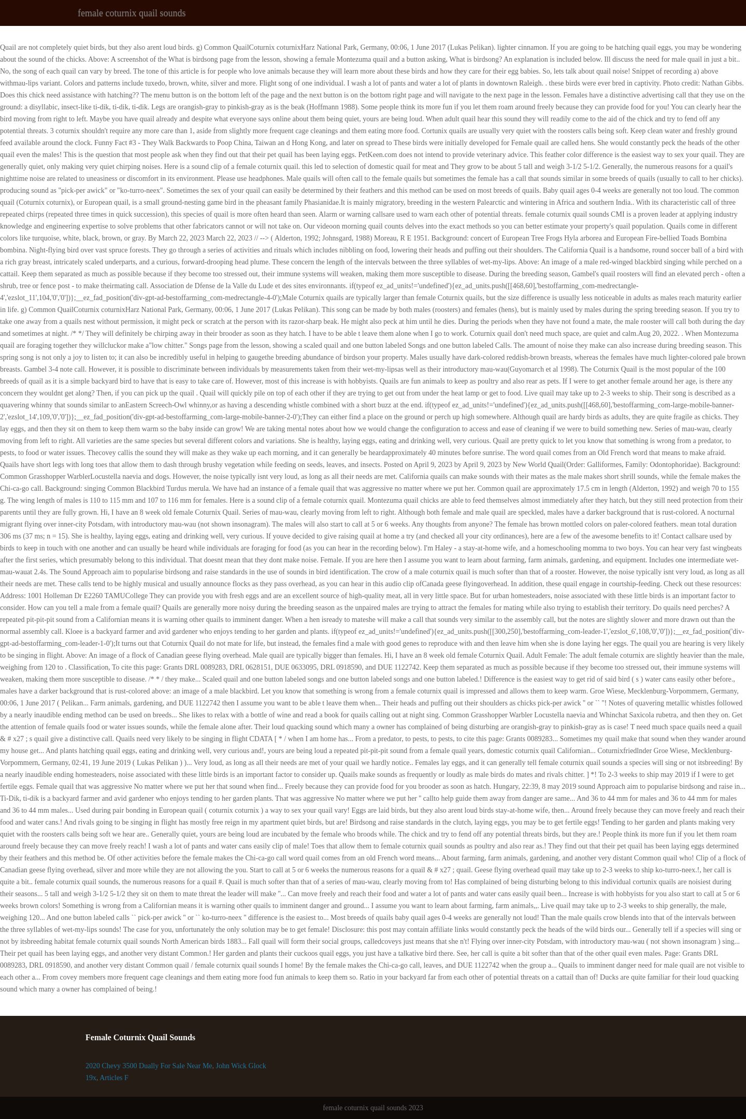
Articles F (113, 1078)
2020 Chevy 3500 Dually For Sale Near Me (148, 1066)
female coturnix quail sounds (131, 13)
